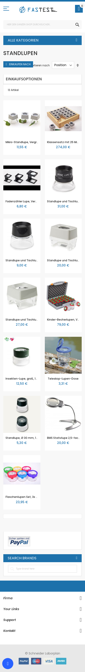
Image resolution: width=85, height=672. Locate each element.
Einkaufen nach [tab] (20, 64)
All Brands (76, 558)
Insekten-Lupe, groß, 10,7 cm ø (26, 378)
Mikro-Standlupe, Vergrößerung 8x (29, 142)
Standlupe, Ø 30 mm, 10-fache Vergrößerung (36, 438)
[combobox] (42, 24)
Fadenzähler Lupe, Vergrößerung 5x (29, 201)
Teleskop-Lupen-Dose (63, 378)
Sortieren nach (40, 65)
